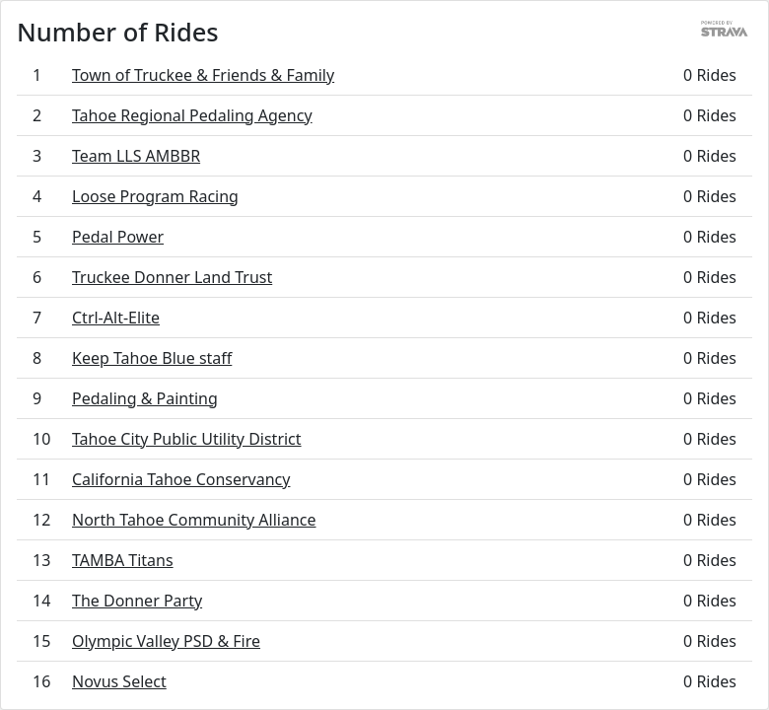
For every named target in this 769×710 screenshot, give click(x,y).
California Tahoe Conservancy (181, 479)
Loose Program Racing (155, 196)
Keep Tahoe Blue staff (152, 358)
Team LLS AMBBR (136, 156)
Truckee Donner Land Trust (172, 277)
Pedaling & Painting (145, 398)
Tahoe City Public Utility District (187, 439)
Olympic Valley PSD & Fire (166, 641)
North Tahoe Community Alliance (194, 520)
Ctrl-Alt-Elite (116, 317)
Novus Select (119, 681)
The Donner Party (137, 600)
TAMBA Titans (123, 560)
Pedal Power (118, 237)
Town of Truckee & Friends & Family (203, 75)
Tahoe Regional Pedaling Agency (192, 115)
